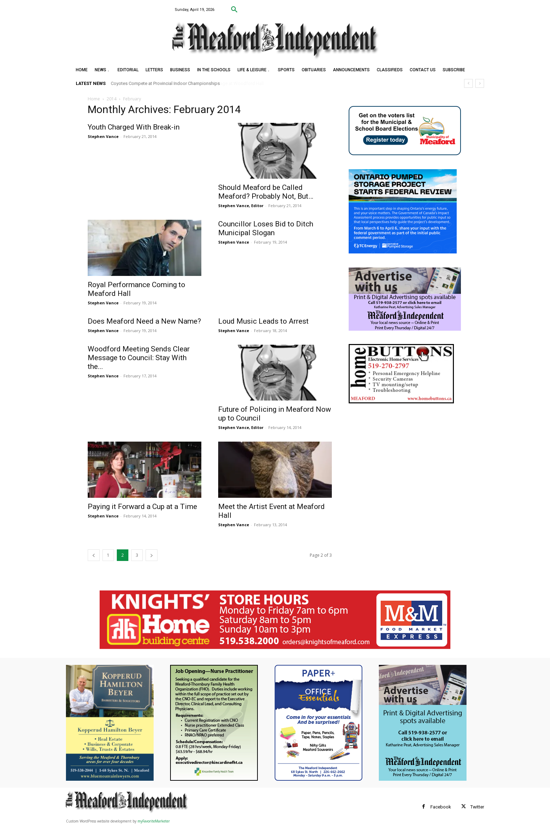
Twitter (477, 807)
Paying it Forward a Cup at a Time (142, 506)
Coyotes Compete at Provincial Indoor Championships (165, 83)
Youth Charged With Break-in (134, 127)
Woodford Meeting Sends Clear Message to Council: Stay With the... (139, 358)
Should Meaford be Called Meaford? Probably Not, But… (265, 191)
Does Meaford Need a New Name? (144, 321)
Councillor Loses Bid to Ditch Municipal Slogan (265, 228)
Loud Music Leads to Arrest (263, 321)
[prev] (468, 83)
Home (94, 99)
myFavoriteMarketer (154, 821)
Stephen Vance (103, 136)
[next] (479, 83)
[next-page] (151, 555)
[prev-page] (94, 555)
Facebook (440, 807)
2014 (111, 99)
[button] (234, 9)
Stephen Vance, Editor (240, 205)
